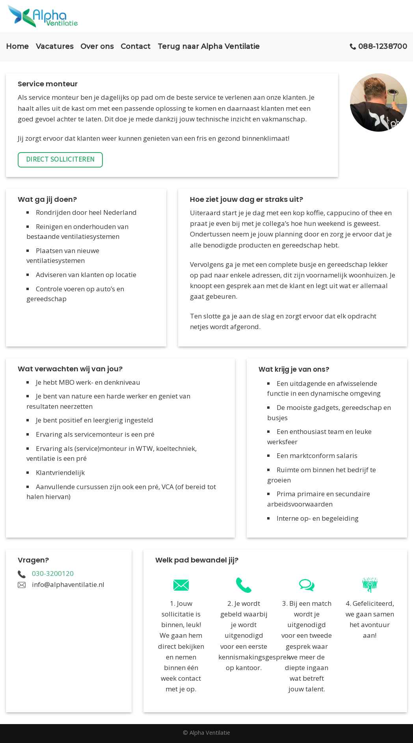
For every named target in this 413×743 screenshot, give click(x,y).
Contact (136, 46)
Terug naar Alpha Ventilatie (209, 46)
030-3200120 (53, 573)
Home (17, 46)
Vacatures (54, 46)
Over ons (96, 46)
